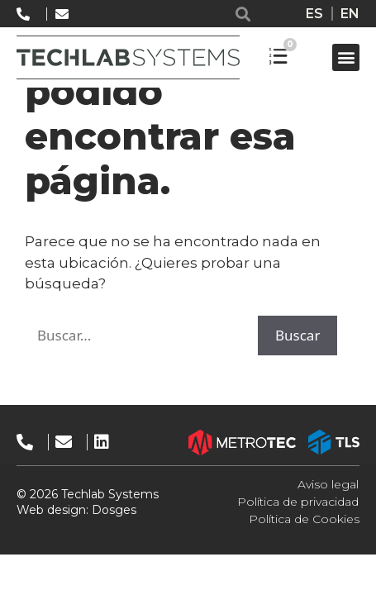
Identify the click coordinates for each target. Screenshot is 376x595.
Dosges (112, 509)
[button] (242, 13)
